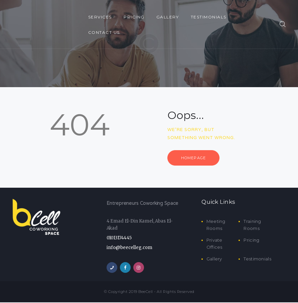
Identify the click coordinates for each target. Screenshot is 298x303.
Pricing (251, 240)
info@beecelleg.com (129, 248)
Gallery (214, 259)
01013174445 (119, 238)
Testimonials (257, 259)
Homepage (194, 158)
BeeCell (145, 292)
